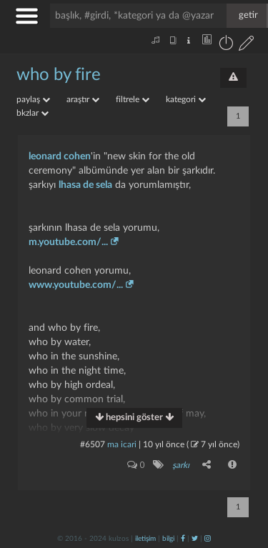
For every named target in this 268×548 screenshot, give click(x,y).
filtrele (132, 99)
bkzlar (32, 113)
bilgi (168, 538)
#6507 (92, 444)
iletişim (145, 538)
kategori (186, 99)
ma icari (122, 444)
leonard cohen (60, 156)
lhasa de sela (85, 185)
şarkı (180, 465)
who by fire (58, 75)
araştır (82, 99)
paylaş (33, 99)
